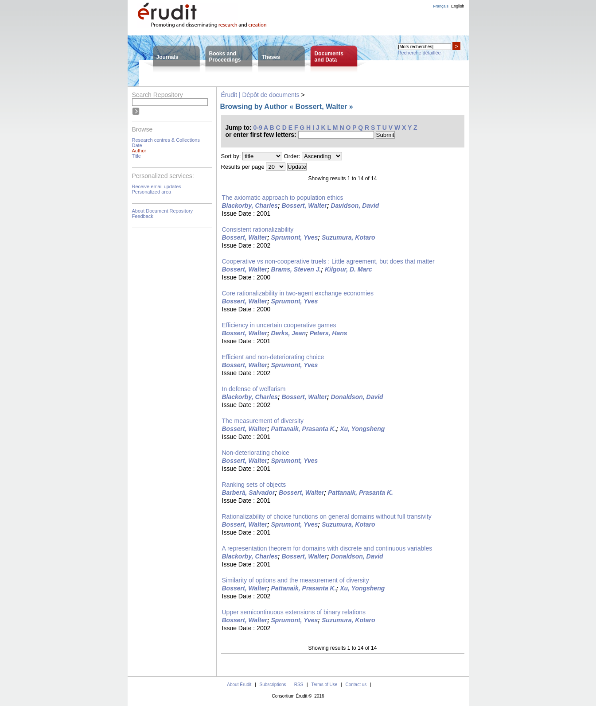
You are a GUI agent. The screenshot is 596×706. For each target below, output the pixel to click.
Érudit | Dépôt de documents (260, 94)
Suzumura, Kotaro (348, 237)
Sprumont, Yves (294, 237)
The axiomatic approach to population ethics (282, 197)
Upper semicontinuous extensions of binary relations (294, 612)
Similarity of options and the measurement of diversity (295, 580)
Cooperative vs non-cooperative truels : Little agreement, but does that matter (328, 261)
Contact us (355, 684)
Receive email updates (156, 186)
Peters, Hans (328, 333)
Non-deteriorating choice (256, 452)
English (457, 6)
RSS (299, 684)
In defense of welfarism (254, 388)
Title (136, 156)
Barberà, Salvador (248, 492)
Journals (167, 57)
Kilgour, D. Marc (348, 269)
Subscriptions (273, 684)
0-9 (257, 127)
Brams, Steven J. (296, 269)
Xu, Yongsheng (362, 428)
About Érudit (239, 684)
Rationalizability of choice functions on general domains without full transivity (327, 516)
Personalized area (151, 191)
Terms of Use (324, 684)
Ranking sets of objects (254, 484)
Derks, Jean (288, 333)
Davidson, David (355, 205)
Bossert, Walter (304, 205)
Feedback (142, 216)
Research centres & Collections (166, 140)
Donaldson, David (357, 396)
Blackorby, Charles (250, 205)
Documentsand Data (329, 56)
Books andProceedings (225, 56)
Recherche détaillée (419, 52)
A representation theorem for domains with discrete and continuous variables (327, 548)
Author (139, 150)
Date (137, 145)
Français (440, 6)
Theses (271, 57)
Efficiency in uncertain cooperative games (279, 325)
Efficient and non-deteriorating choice (273, 357)
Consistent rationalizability (258, 229)
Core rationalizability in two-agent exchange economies (298, 293)
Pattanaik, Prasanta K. (303, 428)
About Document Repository (162, 210)
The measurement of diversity (263, 420)
